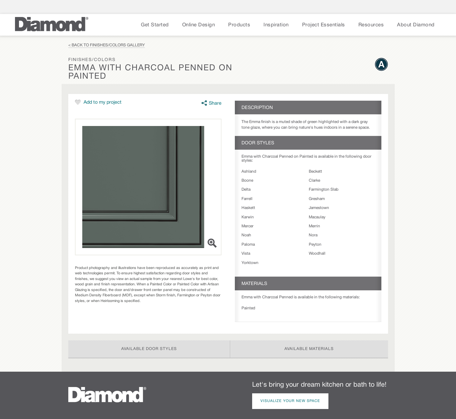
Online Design (198, 25)
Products (239, 25)
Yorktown (249, 263)
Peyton (315, 244)
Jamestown (319, 208)
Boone (247, 180)
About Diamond (416, 25)
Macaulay (317, 217)
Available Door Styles (149, 349)
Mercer (247, 226)
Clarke (314, 180)
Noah (246, 235)
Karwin (247, 217)
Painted (248, 308)
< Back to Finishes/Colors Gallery (106, 45)
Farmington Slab (323, 189)
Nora (313, 235)
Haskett (248, 208)
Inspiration (276, 25)
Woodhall (317, 253)
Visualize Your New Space (290, 401)
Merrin (314, 226)
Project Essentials (323, 25)
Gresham (317, 199)
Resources (371, 25)
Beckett (315, 171)
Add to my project (103, 102)
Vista (245, 253)
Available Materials (309, 349)
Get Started (155, 25)
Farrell (246, 199)
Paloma (248, 244)
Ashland (248, 171)
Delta (245, 189)
